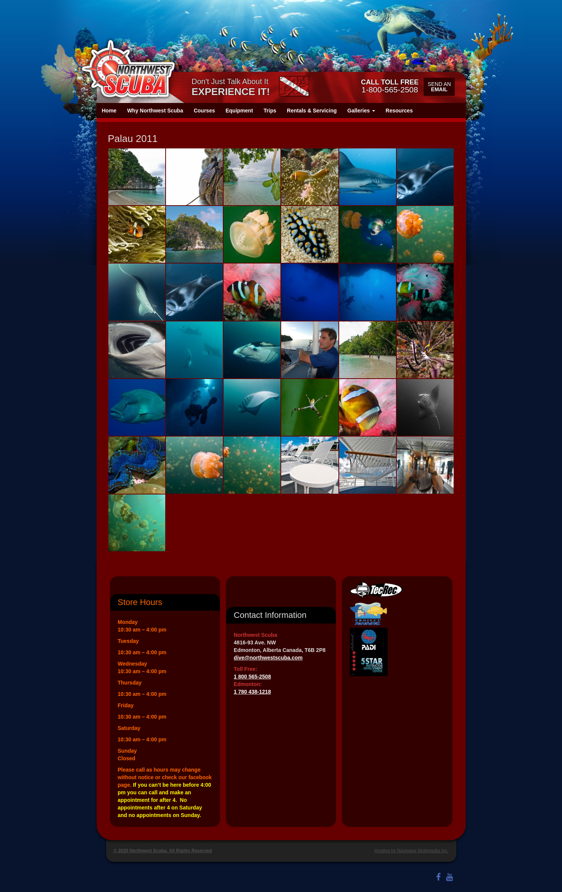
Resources (399, 111)
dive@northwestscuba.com (268, 658)
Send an (439, 86)
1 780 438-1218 (252, 692)
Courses (204, 111)
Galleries (361, 111)
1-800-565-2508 (389, 86)
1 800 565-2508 (252, 677)
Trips (270, 111)
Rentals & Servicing (312, 111)
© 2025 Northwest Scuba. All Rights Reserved (163, 850)
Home (109, 111)
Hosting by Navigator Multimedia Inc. (411, 850)
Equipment (239, 111)
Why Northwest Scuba (155, 111)
